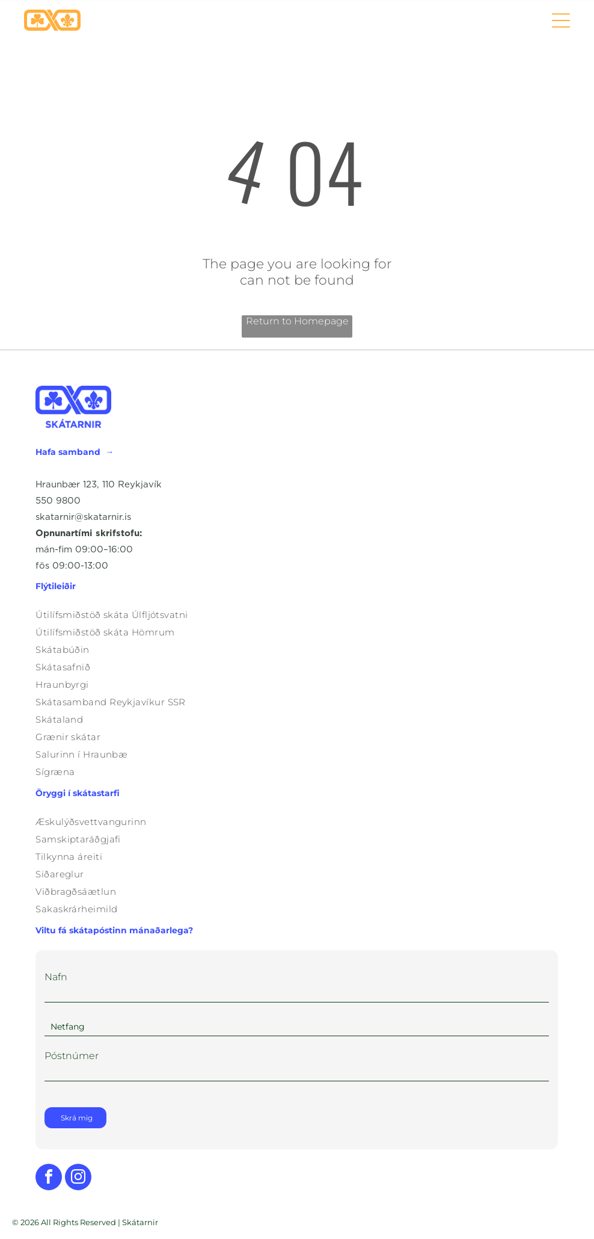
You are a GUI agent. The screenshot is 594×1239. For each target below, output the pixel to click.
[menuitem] (296, 614)
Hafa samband (67, 451)
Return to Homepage (297, 321)
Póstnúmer (71, 1055)
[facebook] (48, 1178)
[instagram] (78, 1178)
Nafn (55, 977)
